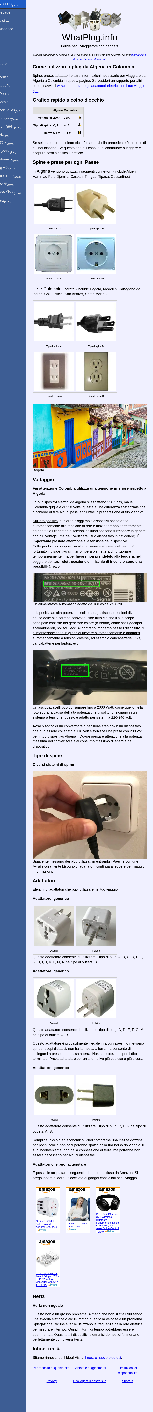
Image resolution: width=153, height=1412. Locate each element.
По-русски (14, 151)
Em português (17, 110)
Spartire (129, 1382)
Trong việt (13, 168)
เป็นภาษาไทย (16, 192)
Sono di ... (10, 21)
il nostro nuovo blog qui (112, 1358)
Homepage (11, 12)
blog (5, 43)
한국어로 (12, 184)
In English (10, 77)
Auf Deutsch (12, 94)
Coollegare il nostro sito (94, 1382)
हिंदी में (10, 135)
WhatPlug (15, 4)
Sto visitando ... (14, 29)
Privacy (59, 1382)
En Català (10, 102)
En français (14, 118)
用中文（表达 (16, 127)
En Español (11, 86)
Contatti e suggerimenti (94, 1369)
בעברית (11, 200)
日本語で (12, 143)
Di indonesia (15, 159)
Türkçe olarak (16, 176)
